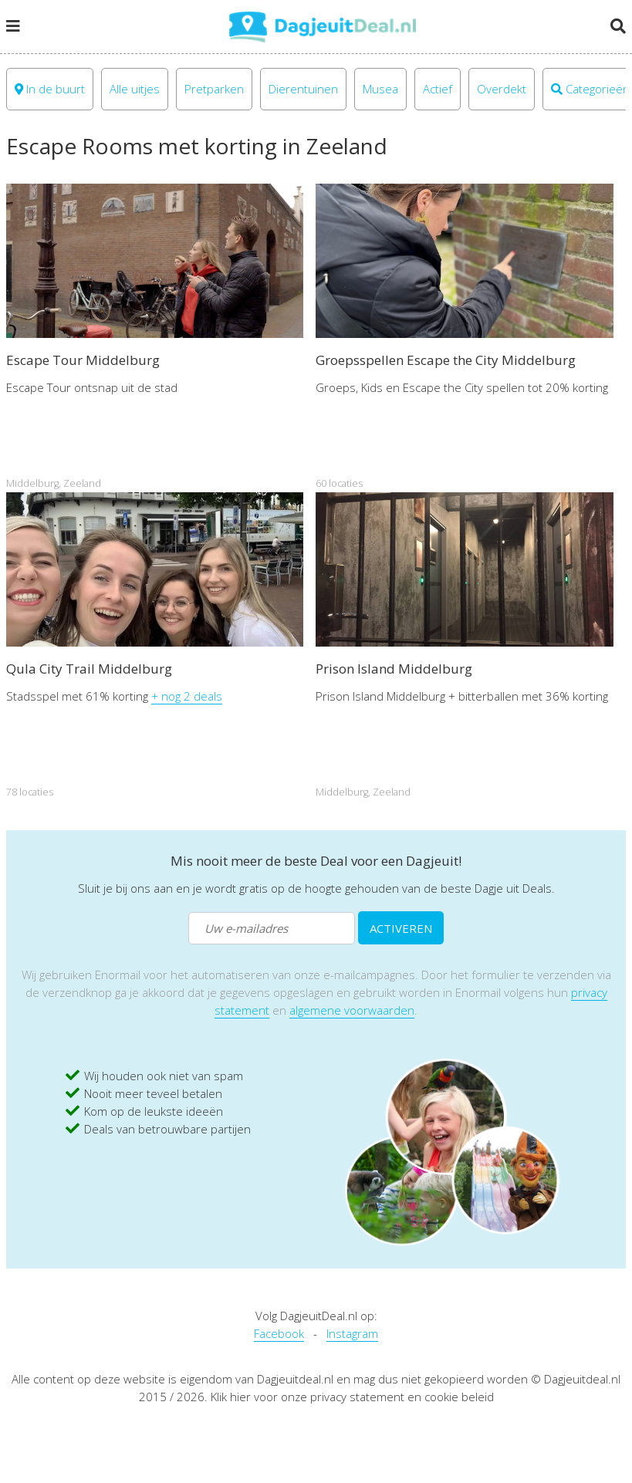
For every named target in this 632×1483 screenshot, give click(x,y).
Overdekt (501, 88)
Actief (437, 88)
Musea (380, 88)
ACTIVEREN (401, 928)
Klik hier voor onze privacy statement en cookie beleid (352, 1396)
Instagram (352, 1333)
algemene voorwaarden (351, 1010)
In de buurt (50, 88)
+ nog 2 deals (186, 696)
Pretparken (214, 88)
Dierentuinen (303, 88)
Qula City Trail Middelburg (89, 668)
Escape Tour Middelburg (83, 360)
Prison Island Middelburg (394, 668)
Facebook (279, 1333)
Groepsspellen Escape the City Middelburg (446, 360)
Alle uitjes (135, 88)
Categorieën (590, 88)
